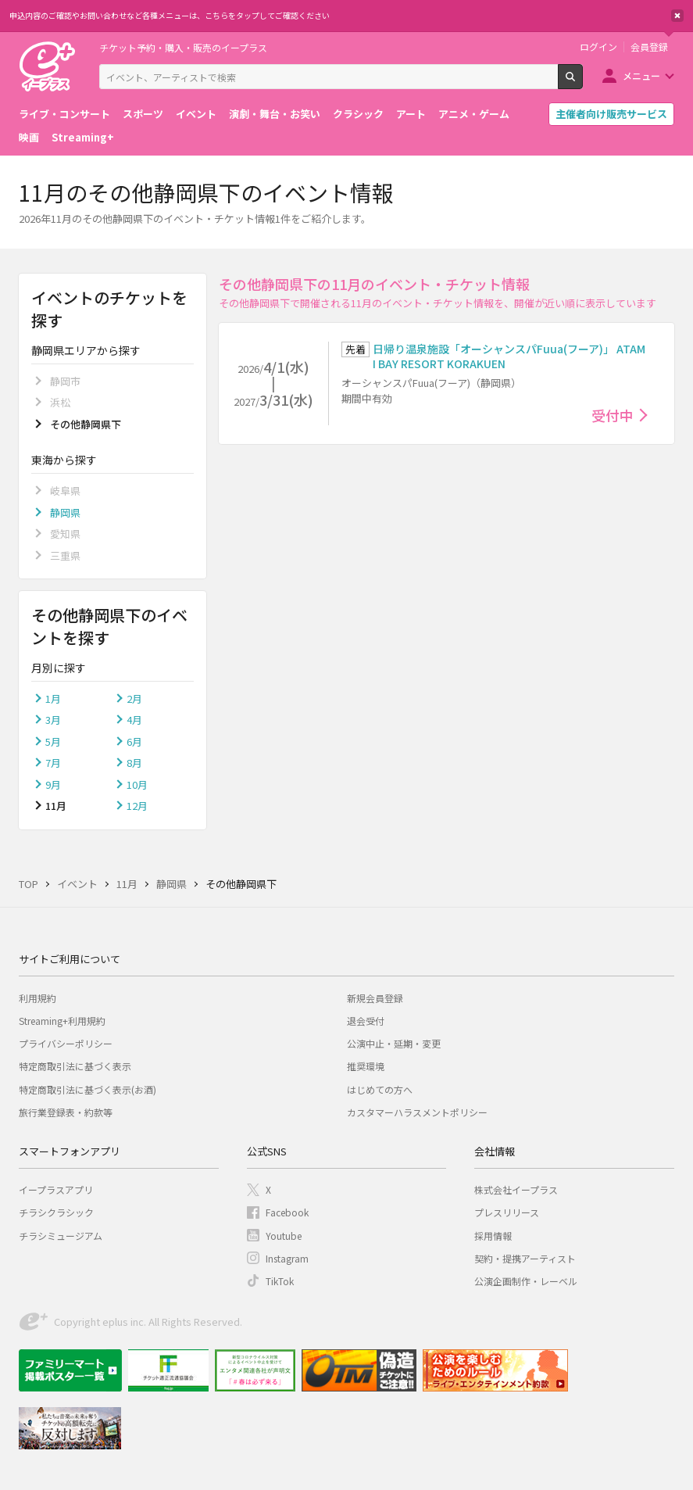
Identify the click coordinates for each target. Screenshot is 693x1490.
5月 (53, 741)
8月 (134, 762)
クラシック (358, 113)
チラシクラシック (56, 1212)
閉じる (677, 15)
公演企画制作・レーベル (525, 1281)
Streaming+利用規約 (62, 1020)
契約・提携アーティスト (525, 1258)
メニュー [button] (641, 75)
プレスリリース (506, 1212)
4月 (134, 719)
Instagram (287, 1258)
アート (411, 113)
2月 (134, 698)
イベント (196, 113)
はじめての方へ (380, 1089)
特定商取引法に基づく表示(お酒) (87, 1089)
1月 (53, 698)
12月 (137, 805)
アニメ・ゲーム (473, 113)
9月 (53, 784)
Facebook (287, 1212)
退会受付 (365, 1020)
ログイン (598, 46)
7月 (53, 762)
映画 (29, 137)
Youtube (284, 1235)
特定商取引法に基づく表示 (75, 1066)
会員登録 (649, 46)
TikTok (280, 1281)
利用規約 (37, 998)
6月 (134, 741)
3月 (53, 719)
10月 (137, 784)
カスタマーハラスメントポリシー (417, 1112)
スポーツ (143, 113)
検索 (582, 83)
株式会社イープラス (516, 1189)
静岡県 (65, 512)
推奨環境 (365, 1066)
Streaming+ (83, 137)
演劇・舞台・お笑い (274, 113)
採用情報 (493, 1235)
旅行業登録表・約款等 (66, 1112)
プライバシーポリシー (66, 1043)
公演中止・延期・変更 (394, 1043)
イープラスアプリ (56, 1189)
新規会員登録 (375, 998)
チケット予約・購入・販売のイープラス (183, 47)
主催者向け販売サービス (611, 113)
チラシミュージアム (60, 1235)
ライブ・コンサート (64, 113)
